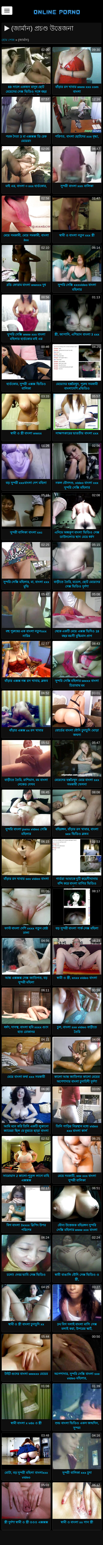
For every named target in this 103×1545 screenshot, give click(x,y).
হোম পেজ (8, 40)
